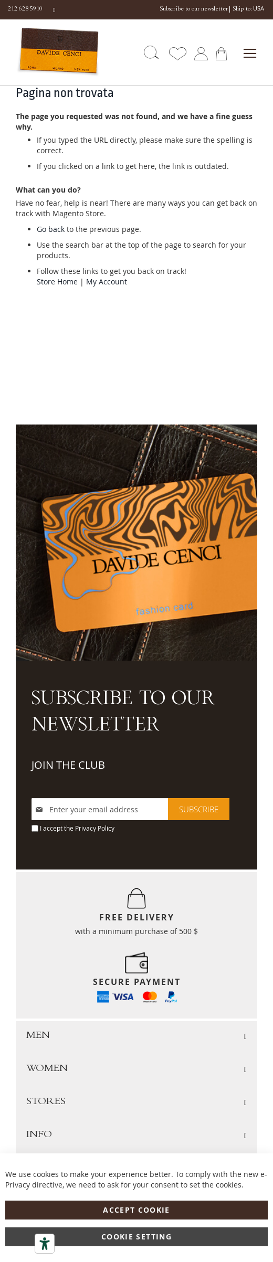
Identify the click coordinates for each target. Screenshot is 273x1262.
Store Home (57, 282)
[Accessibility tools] (45, 1244)
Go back (51, 229)
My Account (106, 282)
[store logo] (46, 52)
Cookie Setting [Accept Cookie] (136, 1237)
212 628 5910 (25, 9)
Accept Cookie (136, 1210)
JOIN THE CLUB (68, 765)
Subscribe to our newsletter (194, 9)
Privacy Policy (94, 828)
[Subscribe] (198, 809)
